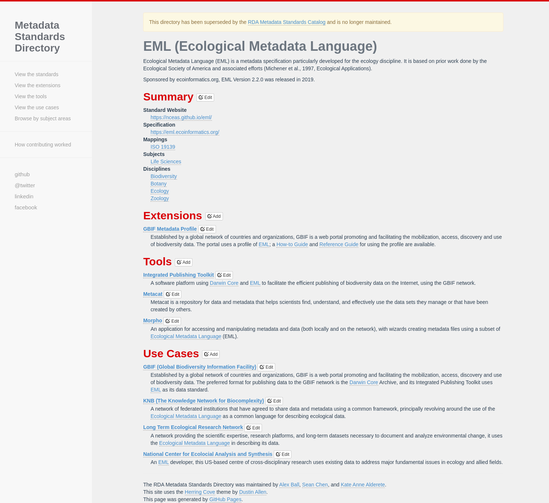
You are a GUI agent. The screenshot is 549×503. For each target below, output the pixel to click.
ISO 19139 (162, 147)
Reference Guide (338, 244)
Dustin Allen (252, 492)
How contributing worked (43, 145)
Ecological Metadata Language (185, 336)
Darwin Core (224, 283)
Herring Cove (200, 492)
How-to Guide (292, 244)
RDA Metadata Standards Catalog (287, 22)
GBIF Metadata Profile (169, 229)
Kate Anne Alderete (363, 485)
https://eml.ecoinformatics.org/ (184, 132)
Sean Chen (315, 485)
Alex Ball (289, 485)
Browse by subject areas (43, 118)
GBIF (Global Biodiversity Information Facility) (199, 367)
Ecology (159, 191)
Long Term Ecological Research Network (193, 427)
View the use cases (37, 107)
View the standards (37, 74)
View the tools (31, 96)
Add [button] (214, 216)
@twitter (25, 185)
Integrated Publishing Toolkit (178, 275)
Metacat (152, 294)
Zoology (159, 198)
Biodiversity (163, 176)
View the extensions (37, 85)
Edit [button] (205, 97)
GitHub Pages (225, 499)
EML (264, 244)
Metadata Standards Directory (40, 37)
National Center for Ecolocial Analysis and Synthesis (207, 454)
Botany (158, 184)
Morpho (152, 320)
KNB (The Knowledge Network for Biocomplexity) (203, 401)
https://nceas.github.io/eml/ (181, 117)
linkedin (24, 196)
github (22, 174)
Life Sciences (165, 161)
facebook (26, 207)
